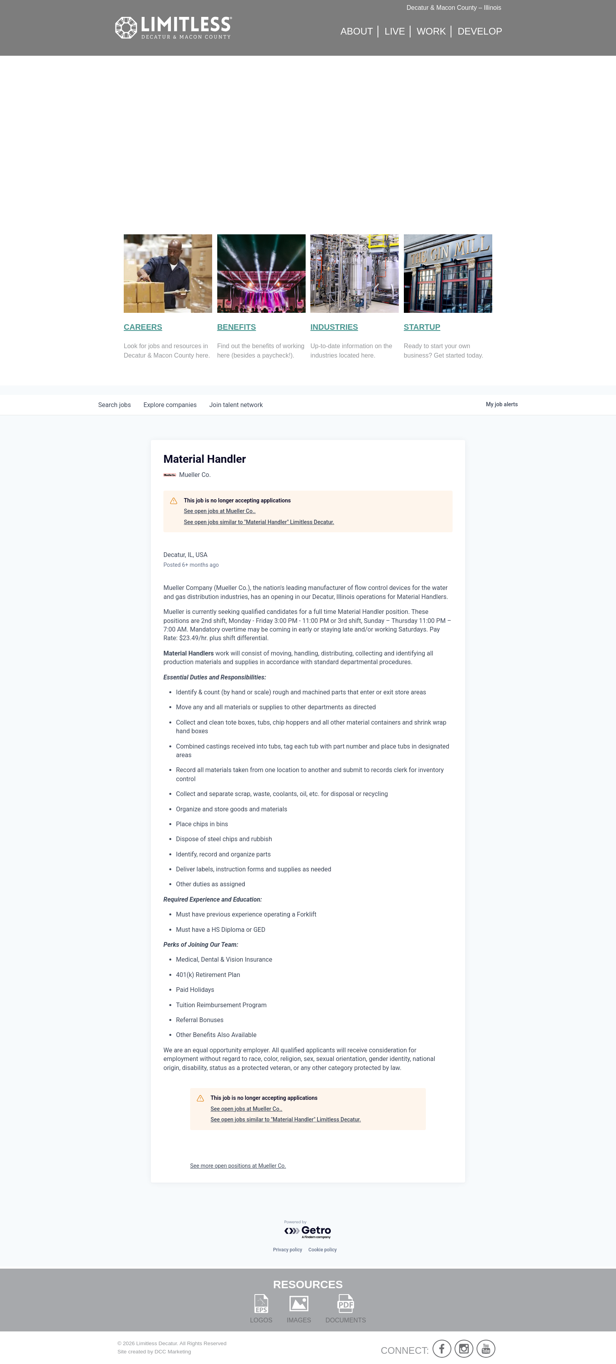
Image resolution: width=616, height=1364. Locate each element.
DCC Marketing (172, 1352)
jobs (114, 405)
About (357, 31)
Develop (480, 31)
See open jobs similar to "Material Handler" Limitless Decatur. (259, 522)
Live (395, 31)
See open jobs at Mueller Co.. (220, 511)
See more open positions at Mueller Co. (238, 1166)
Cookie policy (322, 1250)
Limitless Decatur (156, 1343)
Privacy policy (287, 1250)
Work (431, 31)
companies (169, 405)
